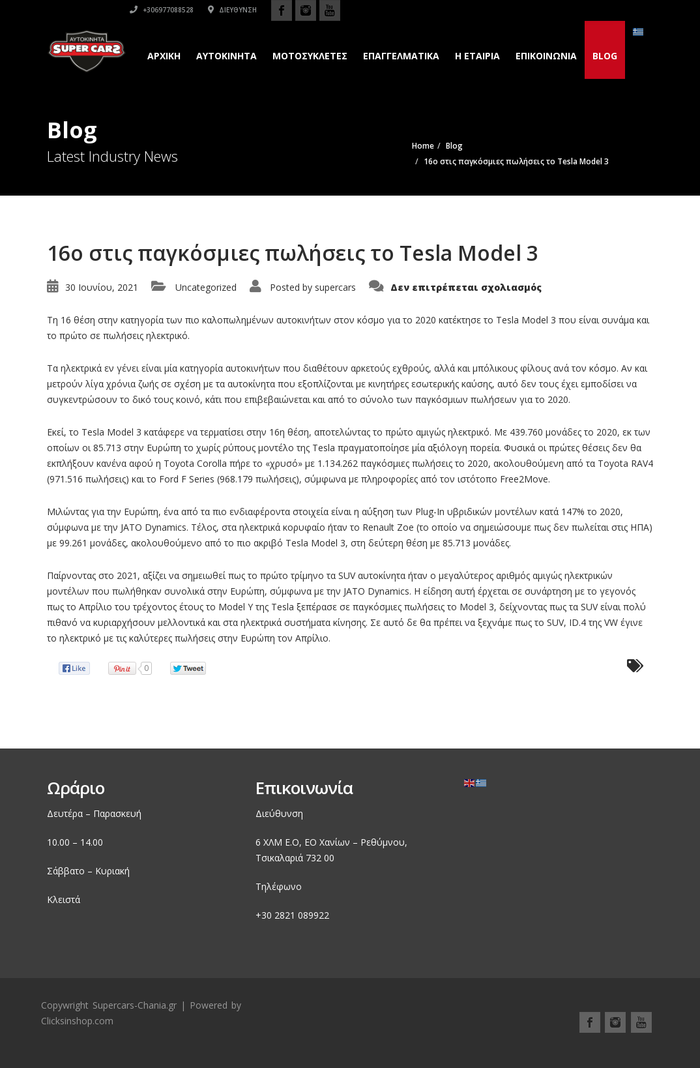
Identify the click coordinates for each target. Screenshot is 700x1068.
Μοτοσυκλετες (309, 56)
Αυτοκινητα (226, 56)
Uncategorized (206, 287)
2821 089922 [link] (301, 915)
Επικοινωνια (546, 56)
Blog (604, 56)
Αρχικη (164, 56)
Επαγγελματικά (401, 56)
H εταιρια (477, 56)
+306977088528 (474, 9)
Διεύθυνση (545, 9)
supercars (335, 287)
